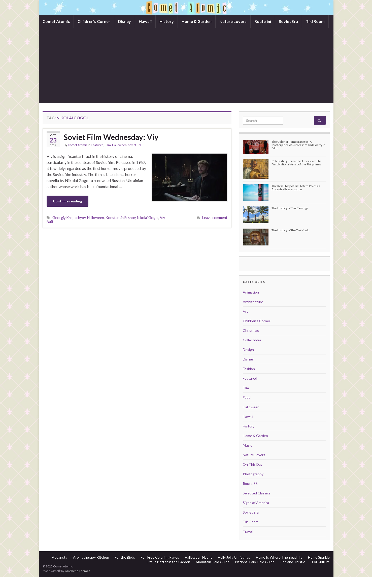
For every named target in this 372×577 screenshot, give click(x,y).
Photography (253, 474)
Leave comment (214, 217)
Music (247, 445)
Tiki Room (315, 21)
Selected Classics (256, 493)
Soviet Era (288, 21)
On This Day (252, 464)
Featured (97, 145)
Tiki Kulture (320, 562)
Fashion (249, 369)
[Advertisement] (186, 65)
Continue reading (67, 201)
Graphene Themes (77, 571)
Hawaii (145, 21)
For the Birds (125, 557)
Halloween (119, 145)
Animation (251, 292)
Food (247, 397)
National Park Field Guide (255, 562)
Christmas (251, 330)
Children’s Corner (94, 21)
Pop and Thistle (292, 562)
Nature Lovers (233, 21)
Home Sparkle (319, 557)
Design (248, 349)
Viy (162, 217)
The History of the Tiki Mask (290, 230)
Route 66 (262, 21)
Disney (124, 21)
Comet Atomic (56, 21)
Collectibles (252, 340)
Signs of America (256, 502)
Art (245, 311)
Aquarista (59, 557)
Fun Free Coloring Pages (160, 557)
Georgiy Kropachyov (69, 217)
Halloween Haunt (198, 557)
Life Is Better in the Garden (168, 562)
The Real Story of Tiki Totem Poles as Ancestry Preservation (296, 187)
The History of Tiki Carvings (290, 208)
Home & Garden (197, 21)
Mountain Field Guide (212, 562)
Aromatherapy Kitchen (91, 557)
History (166, 21)
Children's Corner (256, 321)
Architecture (253, 302)
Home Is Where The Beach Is (279, 557)
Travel (248, 531)
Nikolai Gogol (147, 217)
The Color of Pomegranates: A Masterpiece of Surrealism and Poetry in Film (298, 145)
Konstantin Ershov (121, 217)
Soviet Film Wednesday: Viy (111, 136)
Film (108, 145)
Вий (50, 222)
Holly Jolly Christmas (234, 557)
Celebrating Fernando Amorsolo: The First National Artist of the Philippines (297, 162)
